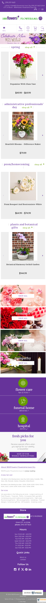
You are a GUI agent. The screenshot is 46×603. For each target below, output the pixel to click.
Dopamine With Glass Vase (23, 84)
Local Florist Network (34, 599)
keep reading (30, 471)
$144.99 (23, 273)
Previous (3, 75)
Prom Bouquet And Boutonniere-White (23, 204)
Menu (4, 30)
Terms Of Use (9, 599)
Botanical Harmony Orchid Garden (23, 264)
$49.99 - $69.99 (23, 92)
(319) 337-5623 (10, 2)
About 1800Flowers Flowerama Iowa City (18, 467)
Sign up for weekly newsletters (23, 455)
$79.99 (23, 152)
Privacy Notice (20, 599)
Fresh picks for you (23, 442)
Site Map (23, 601)
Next (43, 75)
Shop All (28, 47)
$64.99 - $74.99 (23, 213)
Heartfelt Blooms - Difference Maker (23, 144)
